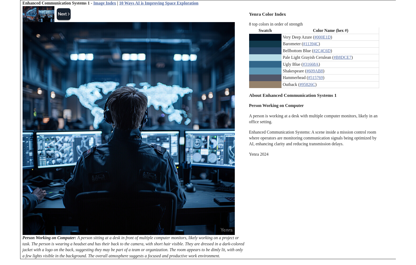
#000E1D (322, 37)
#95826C (307, 84)
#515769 (315, 77)
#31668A (311, 64)
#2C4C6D (322, 50)
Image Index (104, 3)
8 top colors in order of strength (276, 24)
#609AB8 (314, 71)
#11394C (311, 44)
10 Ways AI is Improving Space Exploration (158, 3)
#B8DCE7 (343, 57)
